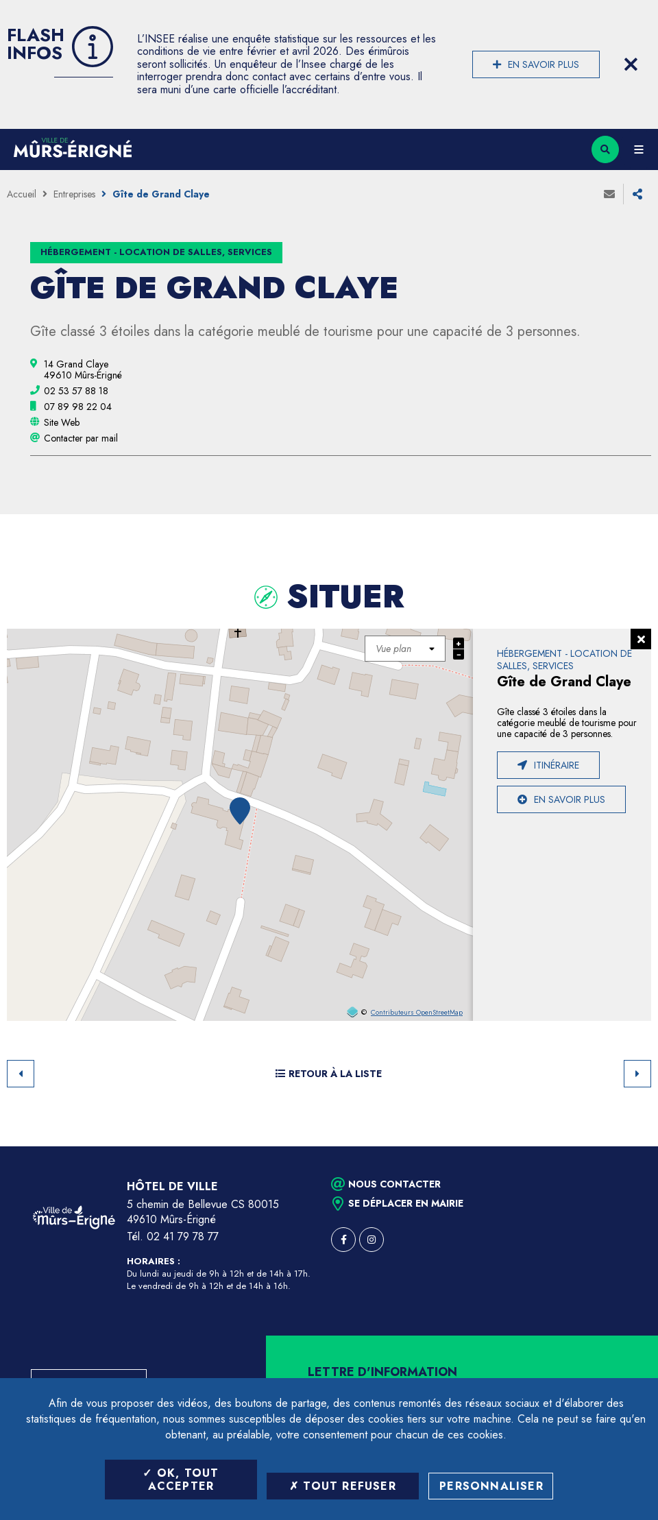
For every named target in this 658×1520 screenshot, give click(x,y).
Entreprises (74, 194)
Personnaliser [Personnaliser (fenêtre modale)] (491, 1486)
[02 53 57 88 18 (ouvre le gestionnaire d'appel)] (76, 391)
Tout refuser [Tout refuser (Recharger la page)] (342, 1486)
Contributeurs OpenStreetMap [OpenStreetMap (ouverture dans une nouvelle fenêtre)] (417, 1012)
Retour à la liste (329, 1074)
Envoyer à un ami (609, 194)
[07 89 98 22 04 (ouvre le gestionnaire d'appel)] (78, 406)
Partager (637, 194)
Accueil (21, 194)
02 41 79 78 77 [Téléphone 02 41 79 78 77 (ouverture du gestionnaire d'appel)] (183, 1236)
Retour (20, 1073)
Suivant (637, 1073)
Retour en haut (623, 1146)
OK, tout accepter (181, 1479)
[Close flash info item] (630, 64)
